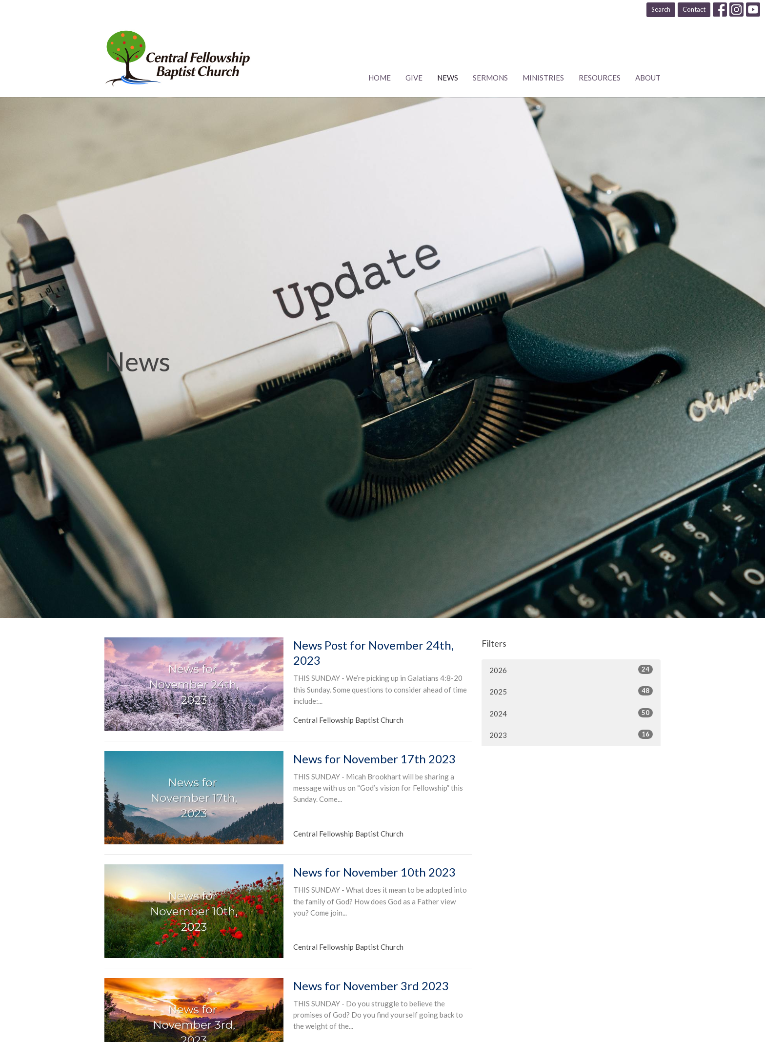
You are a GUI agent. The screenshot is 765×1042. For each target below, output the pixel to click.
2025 (571, 691)
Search (660, 9)
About (648, 77)
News (447, 77)
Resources (600, 77)
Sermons (490, 77)
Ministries (543, 77)
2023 (571, 734)
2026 (571, 669)
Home (379, 77)
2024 (571, 713)
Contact (694, 9)
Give (414, 77)
